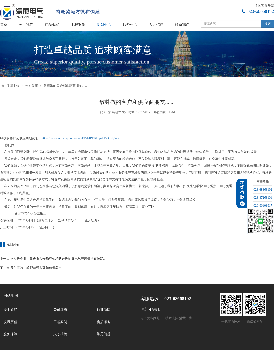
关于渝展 (10, 309)
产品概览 (52, 24)
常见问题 (104, 334)
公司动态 (31, 85)
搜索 (267, 23)
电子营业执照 (150, 318)
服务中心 (130, 24)
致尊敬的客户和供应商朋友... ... (66, 85)
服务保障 (10, 334)
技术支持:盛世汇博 (178, 318)
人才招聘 (156, 24)
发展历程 (10, 322)
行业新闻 (104, 309)
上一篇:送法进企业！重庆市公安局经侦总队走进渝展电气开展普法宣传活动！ (55, 259)
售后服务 (104, 322)
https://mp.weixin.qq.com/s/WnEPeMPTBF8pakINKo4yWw (81, 138)
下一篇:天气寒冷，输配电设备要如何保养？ (31, 268)
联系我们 (182, 24)
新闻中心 (104, 24)
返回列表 (9, 244)
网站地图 (10, 296)
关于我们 (26, 24)
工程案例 (78, 24)
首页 (3, 24)
